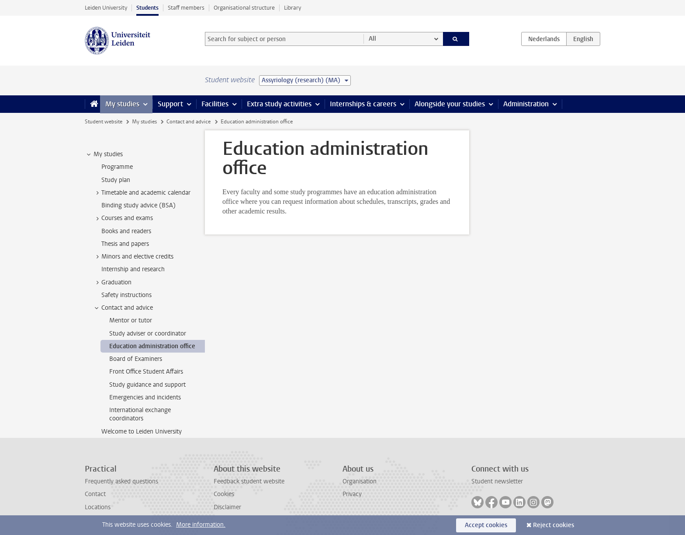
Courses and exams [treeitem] (123, 218)
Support (170, 103)
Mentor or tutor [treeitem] (130, 320)
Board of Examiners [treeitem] (135, 359)
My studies (122, 103)
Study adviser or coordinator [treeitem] (147, 333)
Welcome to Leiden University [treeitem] (141, 431)
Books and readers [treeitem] (126, 231)
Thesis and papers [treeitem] (125, 244)
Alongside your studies (450, 103)
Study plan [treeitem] (115, 180)
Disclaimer (227, 507)
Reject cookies (553, 525)
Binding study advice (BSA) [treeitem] (138, 205)
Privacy (352, 494)
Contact (95, 494)
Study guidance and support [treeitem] (147, 385)
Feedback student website (249, 481)
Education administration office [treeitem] (152, 346)
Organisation (359, 481)
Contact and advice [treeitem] (123, 308)
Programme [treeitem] (117, 167)
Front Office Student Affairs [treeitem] (146, 371)
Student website (103, 121)
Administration (526, 103)
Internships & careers (363, 103)
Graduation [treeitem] (112, 282)
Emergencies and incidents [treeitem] (145, 397)
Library (292, 7)
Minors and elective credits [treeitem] (133, 256)
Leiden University (106, 7)
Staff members (186, 7)
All (372, 39)
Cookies (224, 494)
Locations (98, 507)
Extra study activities (279, 103)
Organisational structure (244, 7)
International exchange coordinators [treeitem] (140, 414)
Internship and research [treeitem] (133, 269)
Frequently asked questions (121, 481)
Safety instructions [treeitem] (126, 295)
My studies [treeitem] (104, 154)
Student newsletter (497, 481)
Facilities (214, 103)
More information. (200, 525)
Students (147, 7)
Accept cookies (486, 525)
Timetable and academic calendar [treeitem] (141, 193)
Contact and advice (188, 121)
